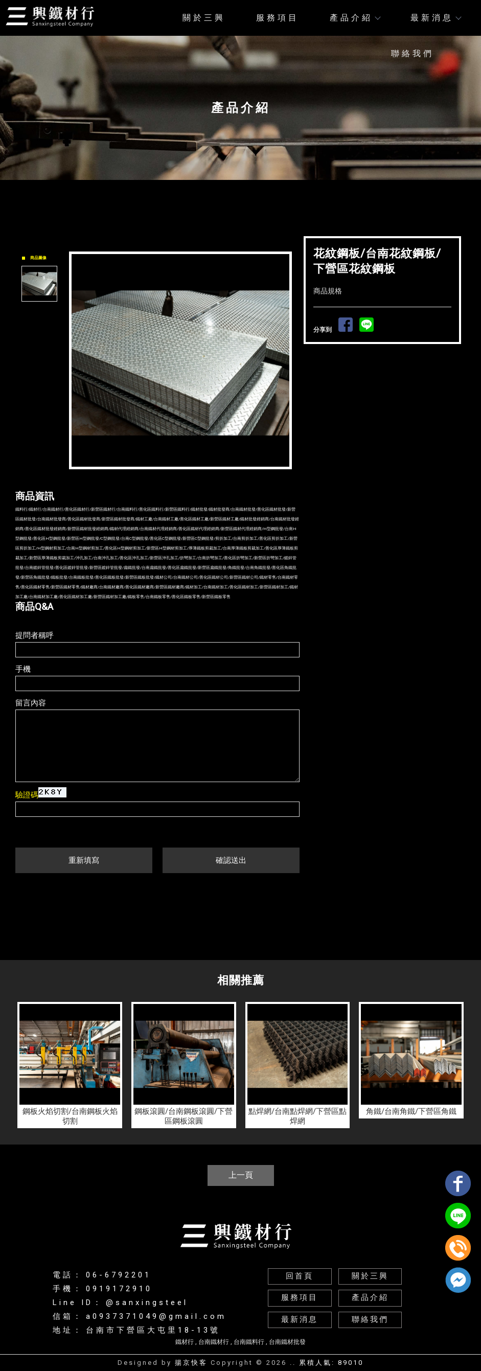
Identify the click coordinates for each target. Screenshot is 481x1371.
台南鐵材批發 (287, 1341)
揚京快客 (191, 1362)
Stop (192, 478)
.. (293, 1362)
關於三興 (203, 17)
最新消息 (435, 17)
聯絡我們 (412, 53)
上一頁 (240, 1175)
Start (184, 478)
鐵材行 (184, 1341)
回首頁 (299, 1276)
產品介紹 (355, 17)
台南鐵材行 (213, 1341)
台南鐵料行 (249, 1341)
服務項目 (277, 17)
